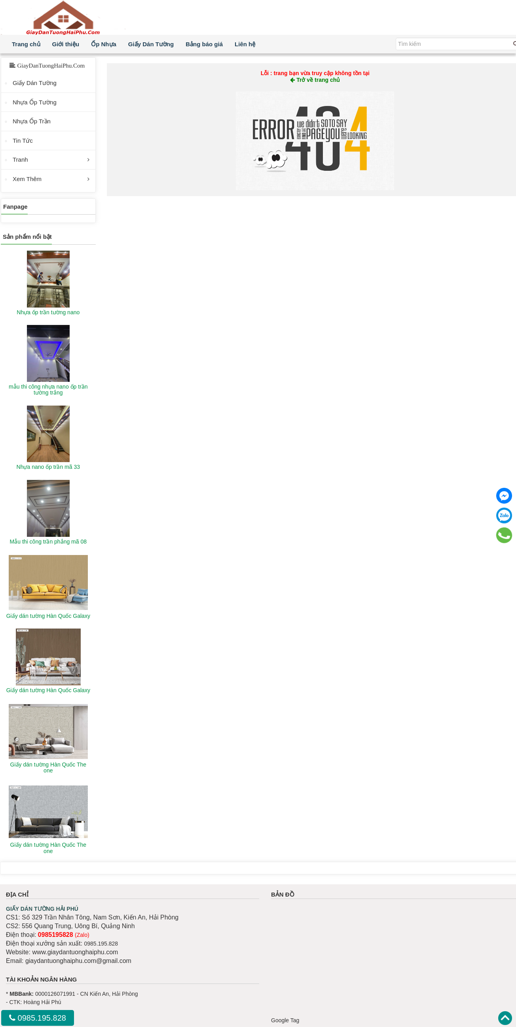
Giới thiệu (66, 44)
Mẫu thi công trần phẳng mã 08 (48, 541)
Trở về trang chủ (315, 80)
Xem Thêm (27, 179)
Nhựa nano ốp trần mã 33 (48, 467)
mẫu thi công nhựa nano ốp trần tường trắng (48, 389)
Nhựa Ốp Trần (32, 121)
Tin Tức (23, 140)
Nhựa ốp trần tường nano (48, 312)
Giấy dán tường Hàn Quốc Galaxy (48, 616)
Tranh (20, 159)
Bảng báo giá (204, 44)
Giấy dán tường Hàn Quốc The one (48, 767)
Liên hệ (245, 44)
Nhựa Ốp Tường (35, 102)
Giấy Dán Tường (151, 44)
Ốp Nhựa (103, 44)
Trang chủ (26, 44)
